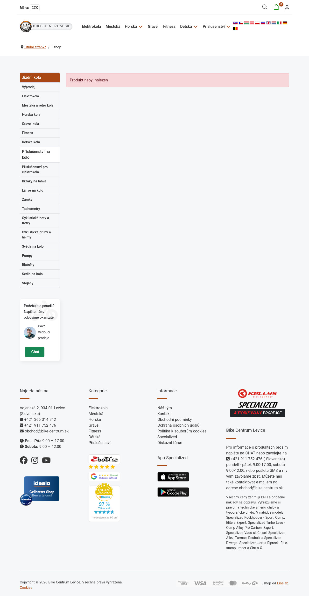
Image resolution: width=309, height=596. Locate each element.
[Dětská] (195, 26)
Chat (34, 352)
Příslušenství (214, 26)
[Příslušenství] (228, 26)
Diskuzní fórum (170, 442)
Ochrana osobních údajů (178, 425)
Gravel (153, 26)
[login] (285, 7)
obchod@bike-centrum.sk (47, 431)
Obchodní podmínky (174, 419)
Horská (131, 26)
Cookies (26, 588)
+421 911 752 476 (40, 425)
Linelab (282, 583)
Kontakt (164, 413)
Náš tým (164, 408)
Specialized (167, 437)
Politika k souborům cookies (181, 431)
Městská (112, 26)
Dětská (186, 26)
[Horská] (140, 26)
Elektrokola (91, 26)
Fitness (169, 26)
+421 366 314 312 (40, 419)
